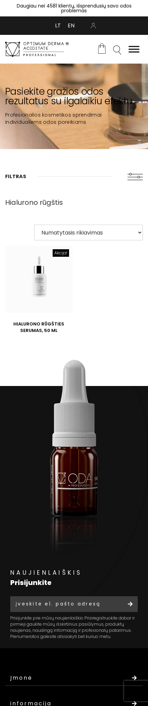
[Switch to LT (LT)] (58, 25)
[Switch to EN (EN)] (71, 25)
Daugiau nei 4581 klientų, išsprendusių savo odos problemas (74, 8)
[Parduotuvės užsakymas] (88, 232)
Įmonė (74, 678)
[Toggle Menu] (134, 49)
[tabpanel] (74, 106)
